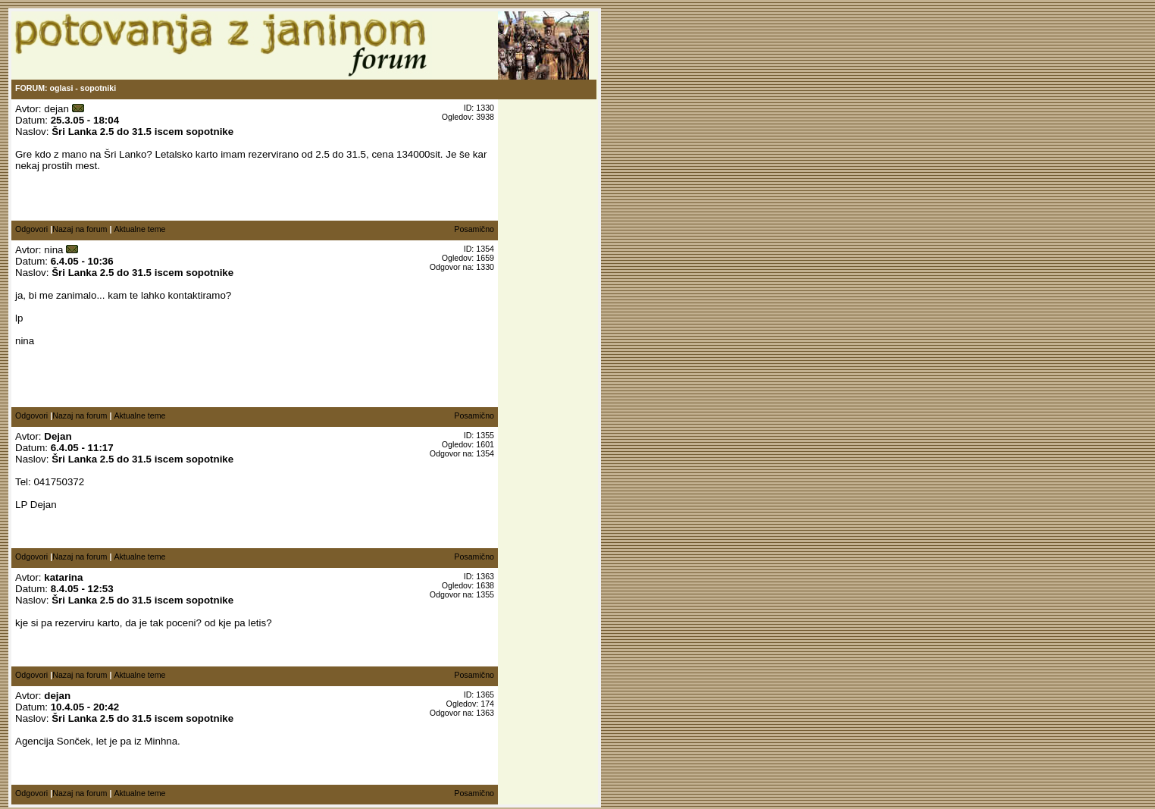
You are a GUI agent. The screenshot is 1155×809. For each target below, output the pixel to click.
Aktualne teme (139, 229)
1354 (485, 453)
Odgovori (31, 229)
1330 (485, 266)
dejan (56, 108)
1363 (485, 712)
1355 (485, 594)
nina (53, 250)
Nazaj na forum (79, 229)
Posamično (474, 229)
